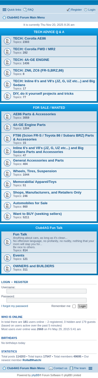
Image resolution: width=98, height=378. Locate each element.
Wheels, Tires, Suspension (35, 171)
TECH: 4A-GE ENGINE (31, 60)
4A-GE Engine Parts (29, 125)
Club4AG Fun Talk (49, 228)
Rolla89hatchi (31, 360)
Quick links (14, 9)
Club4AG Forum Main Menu (26, 368)
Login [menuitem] (91, 9)
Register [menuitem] (76, 9)
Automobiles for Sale (30, 203)
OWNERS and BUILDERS (33, 266)
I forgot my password (14, 305)
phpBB (35, 375)
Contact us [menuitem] (60, 368)
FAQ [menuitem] (30, 9)
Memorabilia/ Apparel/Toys (34, 182)
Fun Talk (20, 234)
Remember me (63, 306)
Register (21, 282)
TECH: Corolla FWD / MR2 (34, 49)
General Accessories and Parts (38, 160)
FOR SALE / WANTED (49, 108)
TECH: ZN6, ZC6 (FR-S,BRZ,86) (38, 70)
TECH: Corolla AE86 (29, 38)
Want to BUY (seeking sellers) (37, 214)
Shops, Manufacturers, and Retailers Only (47, 192)
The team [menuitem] (80, 368)
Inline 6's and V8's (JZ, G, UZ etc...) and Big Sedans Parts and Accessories (48, 150)
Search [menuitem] (93, 18)
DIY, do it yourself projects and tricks (43, 93)
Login (5, 282)
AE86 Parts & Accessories (34, 114)
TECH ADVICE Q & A (49, 32)
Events (18, 255)
